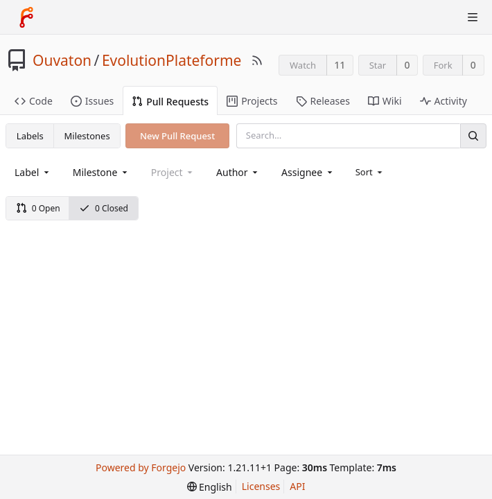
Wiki (385, 100)
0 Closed (103, 208)
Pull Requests (170, 101)
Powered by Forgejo (141, 467)
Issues (92, 100)
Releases (323, 100)
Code (34, 100)
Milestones (87, 136)
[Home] (26, 17)
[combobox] (33, 172)
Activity (443, 100)
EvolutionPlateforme (172, 60)
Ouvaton (62, 60)
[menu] (370, 172)
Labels (30, 136)
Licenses (261, 486)
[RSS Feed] (257, 60)
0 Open (38, 208)
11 (339, 64)
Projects (252, 100)
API (297, 486)
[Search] (473, 135)
